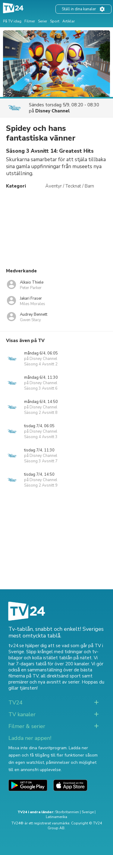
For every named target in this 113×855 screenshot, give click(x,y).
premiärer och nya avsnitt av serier (44, 682)
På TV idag (12, 21)
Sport (54, 21)
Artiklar (68, 21)
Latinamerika (56, 816)
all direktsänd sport (61, 676)
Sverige (88, 812)
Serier (42, 21)
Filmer (29, 21)
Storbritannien (67, 812)
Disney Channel (52, 111)
